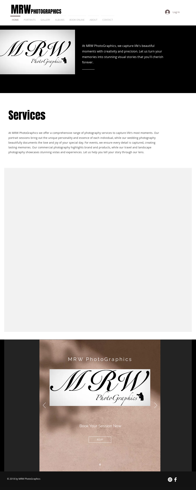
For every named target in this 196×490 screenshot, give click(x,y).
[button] (60, 18)
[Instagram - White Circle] (170, 479)
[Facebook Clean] (175, 479)
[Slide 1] (100, 464)
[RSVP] (100, 440)
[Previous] (44, 405)
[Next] (155, 405)
